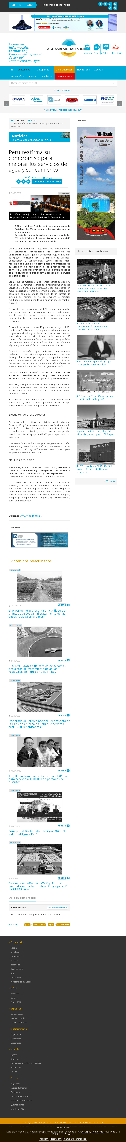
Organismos (16, 1034)
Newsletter (65, 76)
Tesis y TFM (16, 977)
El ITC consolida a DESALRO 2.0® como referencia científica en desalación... (94, 469)
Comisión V (15, 1092)
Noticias (32, 120)
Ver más (109, 481)
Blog (12, 973)
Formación (18, 76)
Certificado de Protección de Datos (88, 1122)
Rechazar (56, 1138)
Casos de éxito (17, 969)
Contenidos (25, 69)
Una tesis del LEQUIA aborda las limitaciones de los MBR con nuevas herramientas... (94, 288)
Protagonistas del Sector (21, 982)
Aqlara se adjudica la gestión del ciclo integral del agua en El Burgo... (95, 432)
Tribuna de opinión (19, 1022)
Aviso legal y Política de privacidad (37, 1122)
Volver (13, 924)
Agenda (98, 69)
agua (51, 925)
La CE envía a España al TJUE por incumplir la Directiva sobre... (94, 363)
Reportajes (15, 964)
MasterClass (16, 1067)
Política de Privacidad (103, 1131)
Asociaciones (16, 1038)
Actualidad (15, 952)
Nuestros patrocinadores (21, 1100)
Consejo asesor (17, 1014)
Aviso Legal (84, 1131)
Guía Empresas (64, 69)
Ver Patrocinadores (63, 90)
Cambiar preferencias (75, 1138)
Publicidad (47, 76)
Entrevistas (15, 956)
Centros (14, 998)
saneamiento (63, 925)
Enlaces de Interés (19, 1088)
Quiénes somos (17, 1105)
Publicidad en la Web (20, 1096)
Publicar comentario (57, 907)
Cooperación (16, 1043)
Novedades (83, 69)
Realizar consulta (18, 1018)
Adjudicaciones (15, 625)
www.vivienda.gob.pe (31, 515)
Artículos (14, 960)
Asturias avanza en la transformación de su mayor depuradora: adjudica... (92, 326)
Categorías (44, 69)
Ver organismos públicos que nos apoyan (63, 110)
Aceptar (44, 1138)
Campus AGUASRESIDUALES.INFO (26, 1063)
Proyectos (15, 993)
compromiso (39, 925)
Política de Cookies (63, 1122)
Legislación (15, 1083)
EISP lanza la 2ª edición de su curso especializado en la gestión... (95, 398)
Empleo (33, 76)
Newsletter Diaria (18, 1109)
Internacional (15, 570)
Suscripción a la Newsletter (47, 181)
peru (27, 925)
